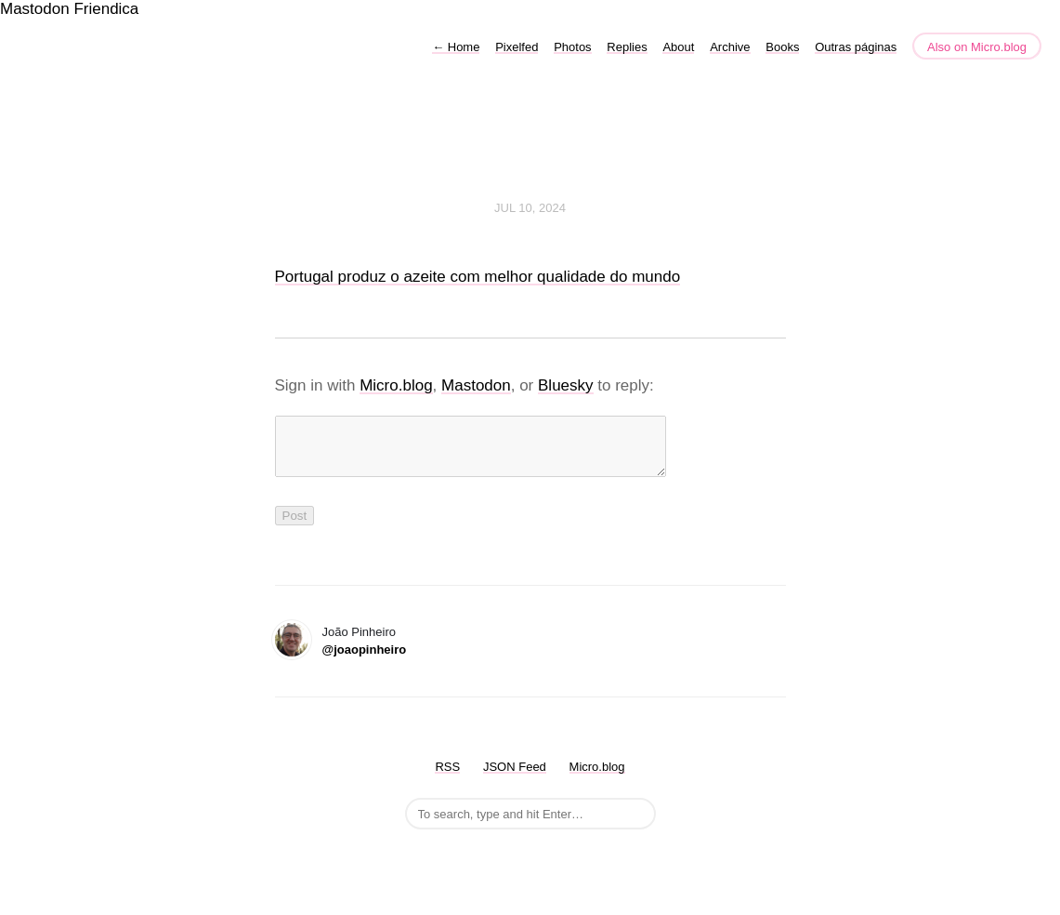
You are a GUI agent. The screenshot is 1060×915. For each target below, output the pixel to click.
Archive (730, 47)
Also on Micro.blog (977, 47)
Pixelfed (516, 47)
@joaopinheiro (364, 661)
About (678, 47)
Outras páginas (855, 47)
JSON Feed (514, 778)
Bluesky (566, 385)
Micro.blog (396, 385)
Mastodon (35, 9)
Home (455, 47)
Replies (627, 47)
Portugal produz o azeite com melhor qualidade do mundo (478, 276)
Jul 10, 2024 (530, 208)
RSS (447, 778)
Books (782, 47)
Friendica (105, 9)
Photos (572, 47)
